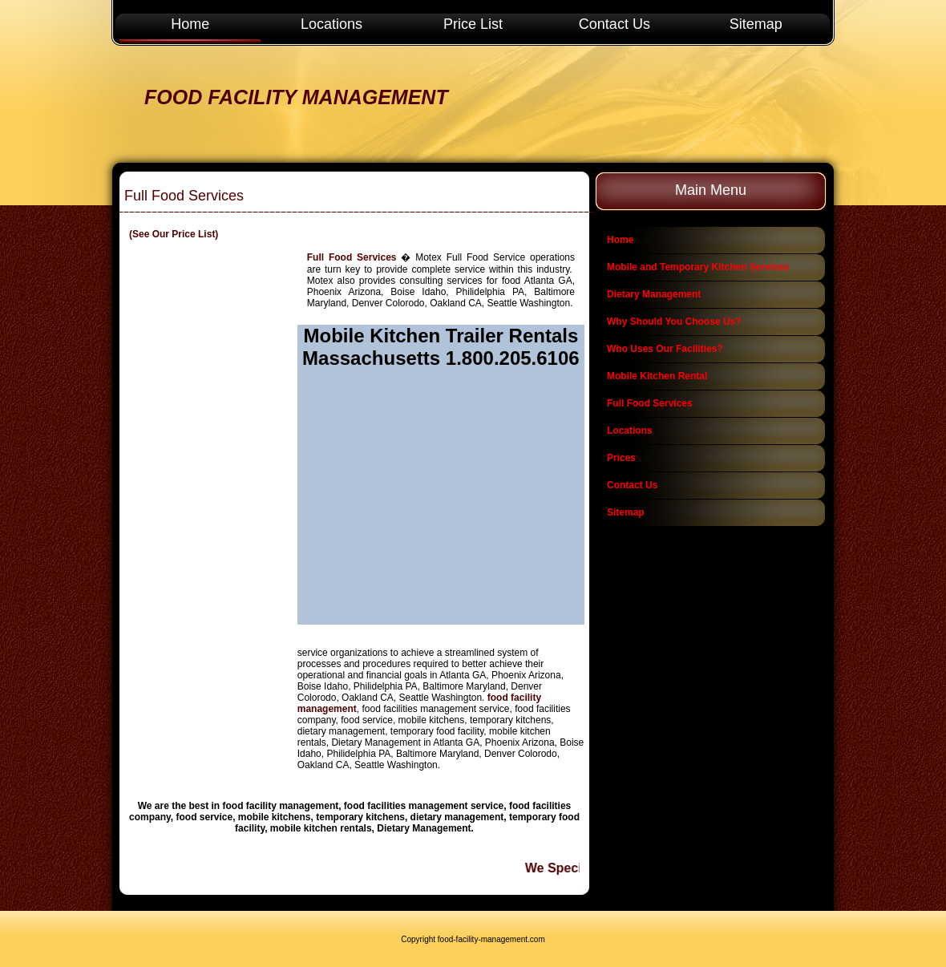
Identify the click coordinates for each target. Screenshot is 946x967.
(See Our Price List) (173, 234)
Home (190, 24)
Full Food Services (352, 257)
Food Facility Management (296, 97)
